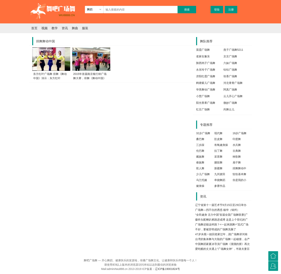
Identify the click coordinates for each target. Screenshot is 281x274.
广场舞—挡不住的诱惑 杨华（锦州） (217, 209)
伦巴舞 (200, 150)
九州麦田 (219, 174)
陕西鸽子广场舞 (205, 63)
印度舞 (237, 139)
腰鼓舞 (218, 162)
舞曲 (75, 28)
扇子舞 (237, 162)
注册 (231, 9)
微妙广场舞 (230, 102)
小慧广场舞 (203, 96)
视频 (44, 28)
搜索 (187, 9)
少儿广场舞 (203, 174)
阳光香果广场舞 (205, 102)
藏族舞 (200, 156)
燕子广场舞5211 (233, 49)
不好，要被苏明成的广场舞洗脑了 (215, 229)
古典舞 (237, 150)
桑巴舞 (200, 139)
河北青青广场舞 (233, 82)
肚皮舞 (218, 139)
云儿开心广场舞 (233, 96)
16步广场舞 (240, 133)
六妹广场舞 (230, 63)
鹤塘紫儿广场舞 (205, 82)
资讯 (65, 28)
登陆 (217, 9)
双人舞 (200, 168)
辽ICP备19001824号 (167, 268)
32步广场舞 (203, 133)
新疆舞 (218, 168)
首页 (34, 28)
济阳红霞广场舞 (205, 76)
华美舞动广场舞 (205, 89)
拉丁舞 (218, 150)
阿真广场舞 (230, 89)
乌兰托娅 (201, 180)
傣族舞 (200, 162)
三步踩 (200, 144)
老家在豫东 (203, 56)
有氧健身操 (221, 144)
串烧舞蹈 (219, 180)
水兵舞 (237, 144)
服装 (85, 28)
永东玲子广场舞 (205, 69)
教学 (55, 28)
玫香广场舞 (230, 76)
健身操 (200, 185)
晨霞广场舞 (203, 49)
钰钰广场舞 (230, 69)
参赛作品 (219, 185)
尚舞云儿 (228, 109)
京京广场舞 (230, 56)
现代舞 (218, 133)
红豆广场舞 (203, 109)
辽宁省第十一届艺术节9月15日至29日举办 (220, 205)
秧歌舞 (237, 156)
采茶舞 (218, 156)
